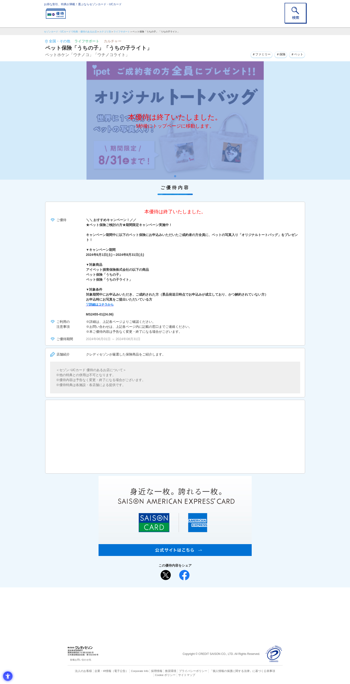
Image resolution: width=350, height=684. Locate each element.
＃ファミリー (258, 54)
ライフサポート (121, 31)
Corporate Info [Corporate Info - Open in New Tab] (131, 671)
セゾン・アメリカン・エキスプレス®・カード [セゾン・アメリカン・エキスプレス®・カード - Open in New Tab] (172, 614)
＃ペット (296, 54)
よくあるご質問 (193, 598)
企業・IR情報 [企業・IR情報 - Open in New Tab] (97, 671)
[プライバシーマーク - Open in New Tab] (274, 654)
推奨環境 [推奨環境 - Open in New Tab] (161, 671)
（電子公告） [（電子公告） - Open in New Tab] (113, 671)
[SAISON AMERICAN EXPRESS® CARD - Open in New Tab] (175, 553)
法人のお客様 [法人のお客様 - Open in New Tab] (79, 671)
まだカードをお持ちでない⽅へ (173, 592)
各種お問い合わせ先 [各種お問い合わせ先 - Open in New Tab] (80, 659)
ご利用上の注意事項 (156, 598)
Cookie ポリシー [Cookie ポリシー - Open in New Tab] (269, 671)
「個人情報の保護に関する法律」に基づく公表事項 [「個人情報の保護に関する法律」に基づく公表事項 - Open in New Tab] (227, 671)
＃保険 (279, 54)
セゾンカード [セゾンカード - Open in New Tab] (156, 606)
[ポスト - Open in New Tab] (165, 575)
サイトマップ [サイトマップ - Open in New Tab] (175, 674)
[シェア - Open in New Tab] (184, 575)
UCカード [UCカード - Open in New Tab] (192, 606)
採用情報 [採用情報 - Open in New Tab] (148, 671)
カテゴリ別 (105, 31)
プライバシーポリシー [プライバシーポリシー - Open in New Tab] (181, 671)
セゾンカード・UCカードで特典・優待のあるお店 (70, 31)
